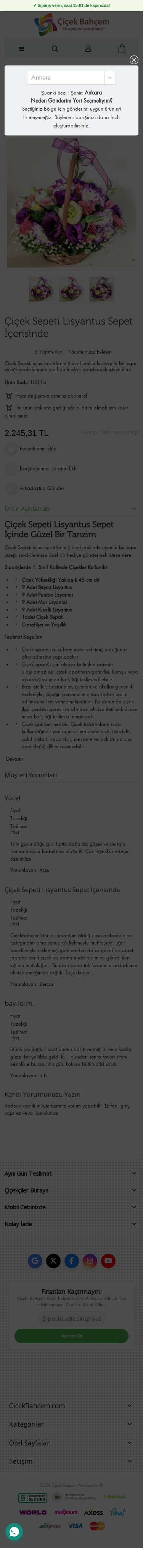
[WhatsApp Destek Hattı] (14, 1531)
